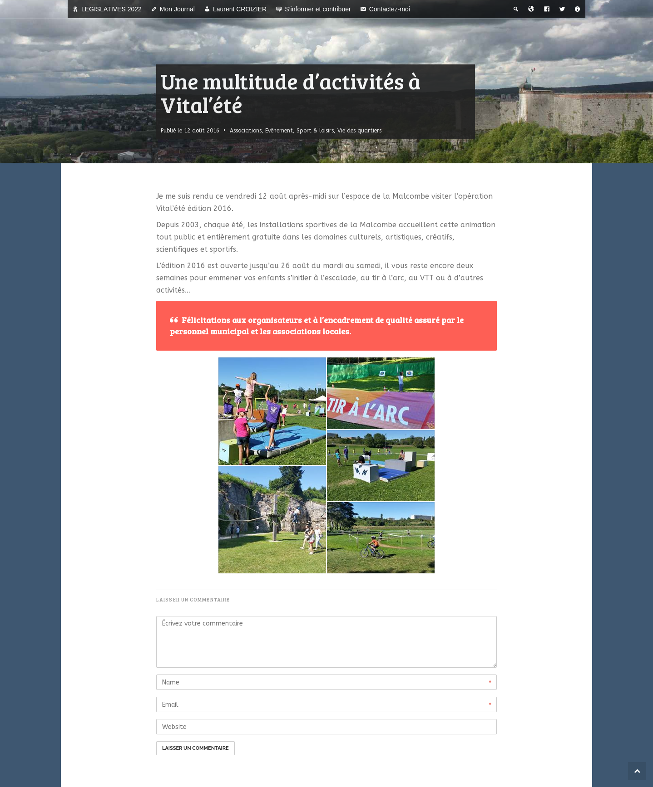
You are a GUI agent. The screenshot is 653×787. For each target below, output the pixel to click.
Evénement (279, 130)
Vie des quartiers (359, 130)
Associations (246, 130)
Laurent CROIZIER (240, 9)
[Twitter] (562, 9)
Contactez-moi (389, 9)
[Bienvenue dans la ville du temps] (531, 9)
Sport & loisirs (315, 130)
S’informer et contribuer (318, 9)
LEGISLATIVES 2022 (111, 9)
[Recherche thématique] (516, 9)
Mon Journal (177, 9)
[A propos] (577, 9)
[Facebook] (546, 9)
